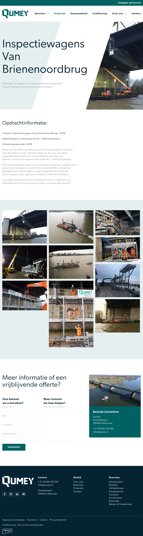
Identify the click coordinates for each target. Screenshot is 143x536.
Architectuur (115, 498)
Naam (4, 416)
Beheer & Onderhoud (120, 504)
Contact (136, 13)
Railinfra (113, 485)
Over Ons (78, 482)
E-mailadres (7, 425)
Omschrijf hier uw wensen (54, 407)
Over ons (119, 13)
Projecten (59, 13)
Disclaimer (32, 520)
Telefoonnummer (9, 434)
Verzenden (14, 447)
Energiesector (116, 491)
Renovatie (114, 501)
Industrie (113, 495)
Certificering (99, 13)
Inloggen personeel (129, 3)
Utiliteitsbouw (116, 488)
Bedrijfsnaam (7, 407)
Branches (42, 13)
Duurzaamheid (78, 13)
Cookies (43, 520)
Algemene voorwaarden (13, 520)
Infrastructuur (116, 482)
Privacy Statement (58, 520)
